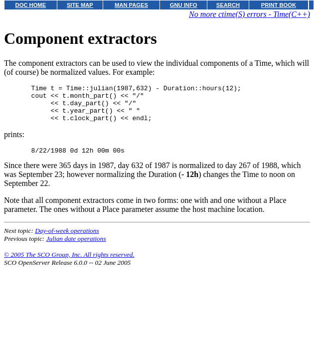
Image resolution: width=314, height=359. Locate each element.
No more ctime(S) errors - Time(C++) (249, 14)
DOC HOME (30, 5)
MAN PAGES (131, 5)
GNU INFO (183, 5)
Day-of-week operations (67, 239)
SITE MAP (80, 5)
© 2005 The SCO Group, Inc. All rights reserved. (69, 263)
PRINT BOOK (278, 5)
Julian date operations (76, 247)
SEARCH (228, 5)
